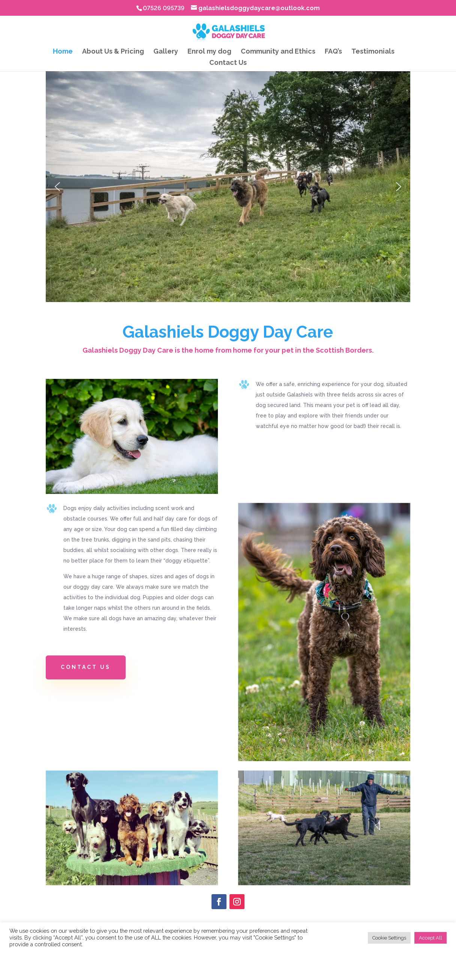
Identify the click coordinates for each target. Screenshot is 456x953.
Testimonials (372, 52)
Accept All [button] (430, 938)
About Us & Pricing (113, 52)
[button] (57, 187)
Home (63, 52)
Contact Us (228, 63)
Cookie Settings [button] (389, 938)
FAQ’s (333, 52)
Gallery (165, 52)
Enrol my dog (209, 52)
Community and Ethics (278, 52)
